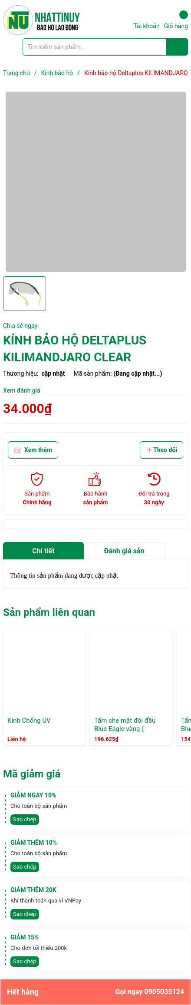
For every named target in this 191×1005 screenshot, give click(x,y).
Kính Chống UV (29, 720)
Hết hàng (95, 992)
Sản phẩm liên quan (49, 612)
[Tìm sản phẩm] (105, 47)
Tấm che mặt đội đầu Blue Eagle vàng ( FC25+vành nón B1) (124, 729)
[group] (95, 182)
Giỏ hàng (176, 20)
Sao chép (24, 819)
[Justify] (177, 47)
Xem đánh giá (21, 390)
